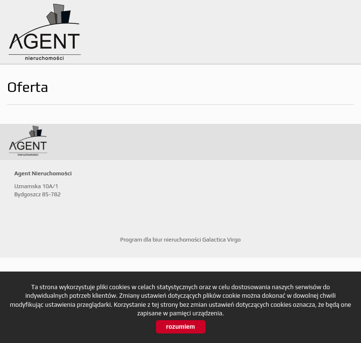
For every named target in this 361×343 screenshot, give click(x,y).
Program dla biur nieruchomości (161, 239)
